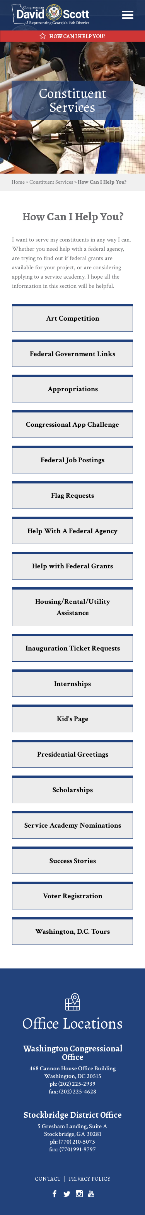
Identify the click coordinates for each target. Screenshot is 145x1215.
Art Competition (72, 318)
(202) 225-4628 (77, 1092)
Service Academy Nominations (72, 825)
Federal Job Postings (72, 460)
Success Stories (72, 861)
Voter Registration (72, 896)
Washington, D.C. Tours (72, 931)
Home (18, 182)
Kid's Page (73, 719)
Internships (72, 684)
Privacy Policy (89, 1179)
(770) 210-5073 (77, 1142)
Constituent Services (51, 182)
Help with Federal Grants (72, 566)
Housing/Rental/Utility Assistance (72, 607)
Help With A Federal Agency (72, 531)
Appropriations (73, 389)
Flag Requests (72, 495)
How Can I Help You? (72, 36)
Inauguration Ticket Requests (73, 648)
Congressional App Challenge (72, 424)
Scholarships (73, 790)
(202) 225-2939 (77, 1084)
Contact (48, 1179)
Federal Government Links (72, 354)
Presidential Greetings (72, 754)
